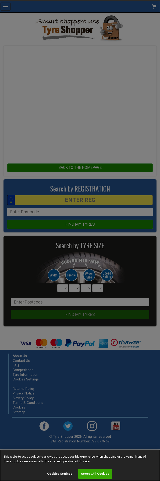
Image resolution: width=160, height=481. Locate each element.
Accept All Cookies (95, 473)
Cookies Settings (59, 473)
